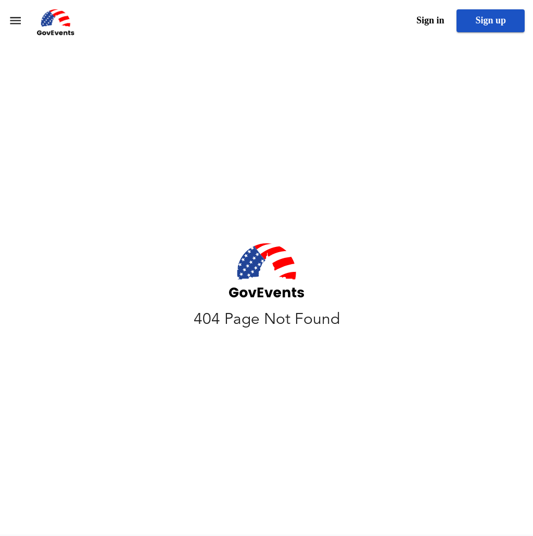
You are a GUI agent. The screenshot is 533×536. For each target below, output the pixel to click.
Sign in (430, 20)
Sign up (490, 20)
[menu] (15, 20)
